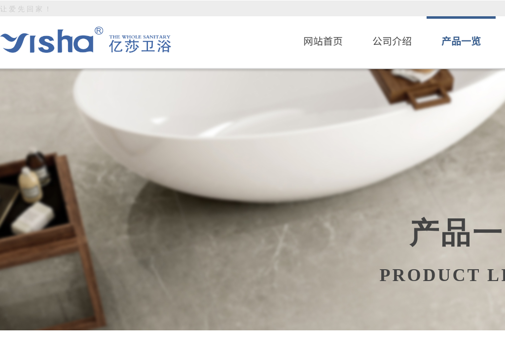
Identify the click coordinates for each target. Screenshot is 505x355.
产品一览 (461, 41)
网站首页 (323, 41)
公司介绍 (392, 41)
